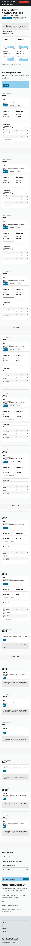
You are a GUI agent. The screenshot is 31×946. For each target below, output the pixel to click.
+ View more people (7, 139)
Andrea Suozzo (6, 900)
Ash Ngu (20, 900)
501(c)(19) (12, 33)
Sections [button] (4, 922)
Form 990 (4, 75)
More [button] (3, 935)
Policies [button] (4, 928)
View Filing (5, 105)
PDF (19, 283)
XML (19, 105)
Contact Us (6, 85)
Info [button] (3, 925)
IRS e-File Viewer (15, 908)
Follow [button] (4, 931)
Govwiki (20, 909)
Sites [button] (3, 919)
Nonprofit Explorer (7, 4)
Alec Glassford (14, 900)
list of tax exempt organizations (10, 26)
